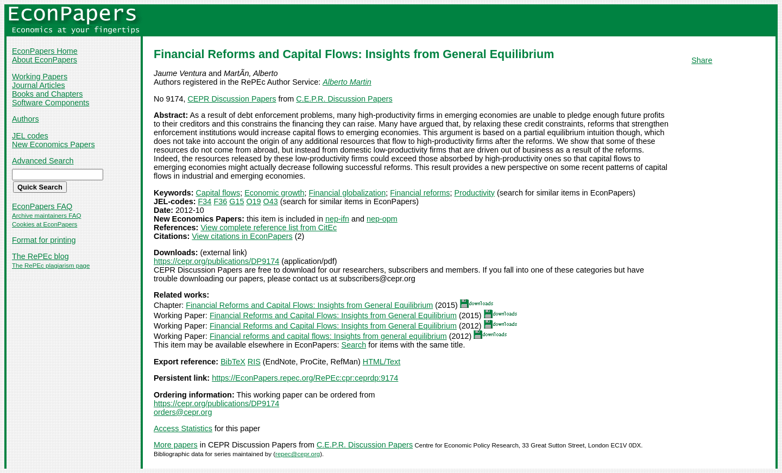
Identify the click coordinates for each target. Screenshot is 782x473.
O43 (270, 201)
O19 (253, 201)
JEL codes (30, 135)
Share (701, 60)
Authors (25, 119)
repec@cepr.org (297, 454)
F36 (220, 201)
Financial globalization (347, 192)
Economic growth (274, 192)
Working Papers (39, 76)
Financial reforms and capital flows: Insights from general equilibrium (328, 336)
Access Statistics (183, 428)
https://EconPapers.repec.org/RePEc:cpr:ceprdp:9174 (305, 378)
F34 (205, 201)
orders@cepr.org (183, 412)
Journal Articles (38, 85)
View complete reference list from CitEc (268, 227)
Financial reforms (420, 192)
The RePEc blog (40, 256)
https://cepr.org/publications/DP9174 (216, 261)
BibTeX (232, 361)
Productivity (475, 192)
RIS (254, 361)
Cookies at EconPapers (44, 224)
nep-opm (382, 219)
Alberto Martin (347, 82)
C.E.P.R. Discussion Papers (344, 98)
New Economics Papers (53, 144)
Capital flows (218, 192)
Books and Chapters (47, 94)
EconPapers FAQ (42, 206)
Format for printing (44, 240)
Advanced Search (43, 160)
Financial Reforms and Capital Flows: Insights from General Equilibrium (309, 305)
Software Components (50, 102)
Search (354, 344)
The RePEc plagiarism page (51, 265)
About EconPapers (44, 59)
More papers (176, 444)
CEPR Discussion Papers (231, 98)
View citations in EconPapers (242, 236)
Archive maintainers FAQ (46, 215)
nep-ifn (337, 219)
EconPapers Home (45, 51)
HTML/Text (382, 361)
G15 (236, 201)
